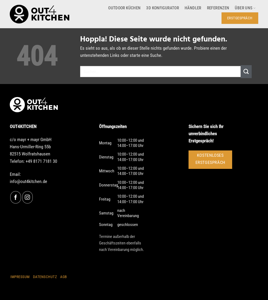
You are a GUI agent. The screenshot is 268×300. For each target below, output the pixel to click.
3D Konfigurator (162, 8)
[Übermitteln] (246, 71)
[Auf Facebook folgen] (15, 197)
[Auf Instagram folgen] (27, 197)
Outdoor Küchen (124, 8)
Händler (193, 8)
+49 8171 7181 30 (41, 161)
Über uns (245, 8)
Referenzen (218, 8)
